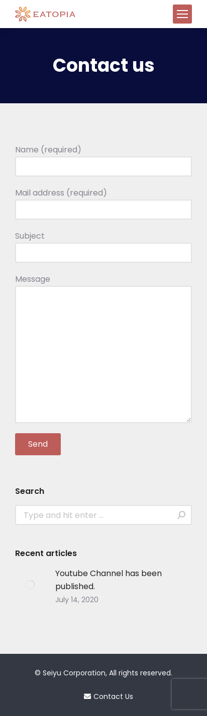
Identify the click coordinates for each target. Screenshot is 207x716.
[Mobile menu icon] (182, 14)
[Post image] (30, 585)
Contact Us (103, 696)
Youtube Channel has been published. (108, 580)
